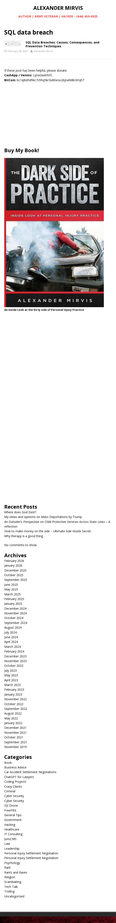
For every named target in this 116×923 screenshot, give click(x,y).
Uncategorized (14, 896)
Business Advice (15, 767)
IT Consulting (13, 834)
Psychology (12, 863)
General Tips (13, 815)
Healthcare (11, 829)
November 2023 (15, 661)
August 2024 (13, 627)
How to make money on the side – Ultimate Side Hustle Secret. (47, 531)
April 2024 (11, 642)
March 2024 (12, 647)
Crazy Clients (13, 786)
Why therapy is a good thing (23, 536)
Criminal (9, 791)
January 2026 (13, 565)
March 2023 (12, 685)
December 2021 (15, 728)
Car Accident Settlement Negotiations (30, 772)
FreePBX (10, 810)
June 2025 (11, 585)
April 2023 (11, 680)
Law (7, 844)
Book (8, 763)
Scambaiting (12, 882)
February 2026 (14, 561)
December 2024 (15, 608)
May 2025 (11, 589)
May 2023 (11, 675)
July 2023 (10, 670)
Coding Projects (15, 782)
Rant (7, 867)
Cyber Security (14, 796)
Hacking (9, 825)
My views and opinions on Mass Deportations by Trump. (43, 517)
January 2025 (13, 604)
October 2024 (13, 618)
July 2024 (10, 632)
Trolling (9, 891)
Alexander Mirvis (43, 51)
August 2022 (13, 713)
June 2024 (11, 637)
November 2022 (15, 699)
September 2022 (15, 709)
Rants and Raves (15, 872)
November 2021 (15, 733)
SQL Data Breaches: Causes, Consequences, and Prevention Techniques (62, 44)
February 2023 (14, 689)
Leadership (11, 848)
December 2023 (15, 656)
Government (13, 820)
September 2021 (15, 742)
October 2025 (13, 575)
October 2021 (13, 737)
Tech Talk (11, 887)
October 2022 (13, 704)
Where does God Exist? (20, 512)
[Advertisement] (58, 117)
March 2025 (12, 594)
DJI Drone (11, 805)
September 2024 (15, 623)
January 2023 (13, 694)
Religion (9, 877)
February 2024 (14, 651)
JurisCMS (10, 839)
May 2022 (11, 718)
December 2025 (15, 570)
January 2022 (13, 723)
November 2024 (15, 613)
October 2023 (13, 666)
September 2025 (15, 580)
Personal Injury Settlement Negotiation (31, 853)
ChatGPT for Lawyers (19, 777)
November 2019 (15, 747)
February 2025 (14, 599)
